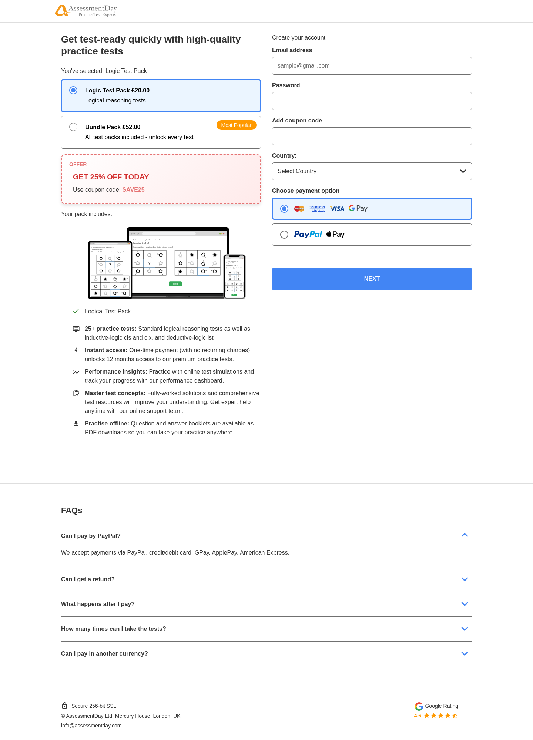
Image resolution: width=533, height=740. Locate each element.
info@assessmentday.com (91, 726)
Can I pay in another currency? (104, 653)
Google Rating (441, 706)
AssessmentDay (84, 716)
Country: (284, 155)
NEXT (372, 279)
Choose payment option (305, 191)
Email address (292, 50)
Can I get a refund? (88, 579)
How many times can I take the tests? (113, 629)
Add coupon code (297, 120)
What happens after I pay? (98, 604)
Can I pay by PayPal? (91, 536)
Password (286, 85)
